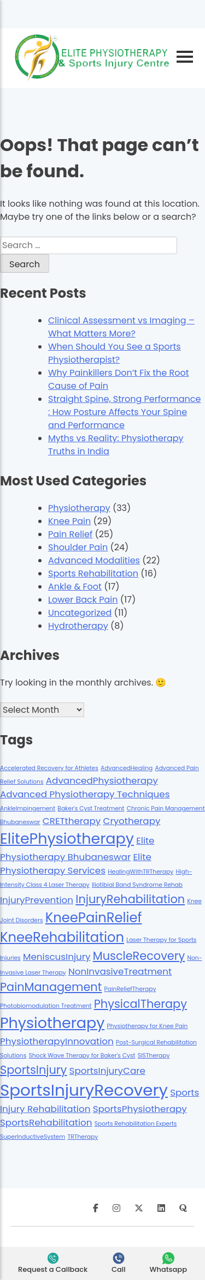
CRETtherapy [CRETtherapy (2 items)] (72, 820)
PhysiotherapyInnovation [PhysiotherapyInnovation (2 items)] (57, 1041)
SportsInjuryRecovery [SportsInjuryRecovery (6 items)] (84, 1090)
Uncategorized (80, 612)
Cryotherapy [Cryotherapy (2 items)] (131, 820)
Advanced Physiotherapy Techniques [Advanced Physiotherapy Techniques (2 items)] (84, 794)
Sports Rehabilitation (93, 573)
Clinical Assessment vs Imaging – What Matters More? (121, 327)
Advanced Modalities (94, 560)
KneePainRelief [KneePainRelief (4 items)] (93, 918)
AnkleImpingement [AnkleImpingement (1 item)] (27, 808)
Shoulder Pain (78, 547)
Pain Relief (70, 534)
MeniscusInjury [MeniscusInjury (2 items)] (57, 956)
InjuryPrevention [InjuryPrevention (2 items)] (36, 899)
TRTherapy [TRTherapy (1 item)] (82, 1137)
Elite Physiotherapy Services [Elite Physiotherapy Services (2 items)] (75, 863)
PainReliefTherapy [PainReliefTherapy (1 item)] (130, 989)
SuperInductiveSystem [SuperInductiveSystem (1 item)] (32, 1137)
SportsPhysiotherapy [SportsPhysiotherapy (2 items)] (140, 1108)
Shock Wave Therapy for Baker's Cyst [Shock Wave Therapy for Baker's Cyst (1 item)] (82, 1055)
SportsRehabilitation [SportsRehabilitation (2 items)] (46, 1122)
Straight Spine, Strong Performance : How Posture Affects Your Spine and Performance (124, 412)
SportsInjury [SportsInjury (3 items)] (33, 1070)
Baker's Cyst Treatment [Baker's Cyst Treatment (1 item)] (90, 808)
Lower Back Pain (83, 599)
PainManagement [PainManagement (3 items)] (51, 987)
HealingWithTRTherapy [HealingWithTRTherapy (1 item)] (140, 872)
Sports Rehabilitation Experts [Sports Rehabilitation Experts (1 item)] (136, 1124)
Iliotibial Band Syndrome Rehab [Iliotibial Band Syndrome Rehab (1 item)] (137, 885)
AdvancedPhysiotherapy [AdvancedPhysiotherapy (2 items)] (102, 780)
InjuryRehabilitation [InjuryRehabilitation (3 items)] (130, 899)
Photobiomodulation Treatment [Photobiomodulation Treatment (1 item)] (46, 1006)
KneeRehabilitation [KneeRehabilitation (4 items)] (62, 937)
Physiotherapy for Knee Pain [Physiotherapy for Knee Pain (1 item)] (147, 1026)
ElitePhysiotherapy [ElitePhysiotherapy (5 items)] (67, 838)
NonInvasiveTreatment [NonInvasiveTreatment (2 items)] (120, 971)
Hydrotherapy (78, 626)
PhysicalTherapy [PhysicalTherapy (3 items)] (140, 1004)
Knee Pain (69, 521)
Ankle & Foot (75, 586)
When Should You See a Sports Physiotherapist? (114, 353)
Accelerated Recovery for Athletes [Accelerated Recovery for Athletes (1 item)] (49, 768)
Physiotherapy (79, 508)
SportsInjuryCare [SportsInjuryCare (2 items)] (107, 1070)
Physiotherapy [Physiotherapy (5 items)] (52, 1023)
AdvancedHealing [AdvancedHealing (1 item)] (127, 768)
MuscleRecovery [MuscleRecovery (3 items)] (139, 956)
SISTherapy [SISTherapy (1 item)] (154, 1055)
